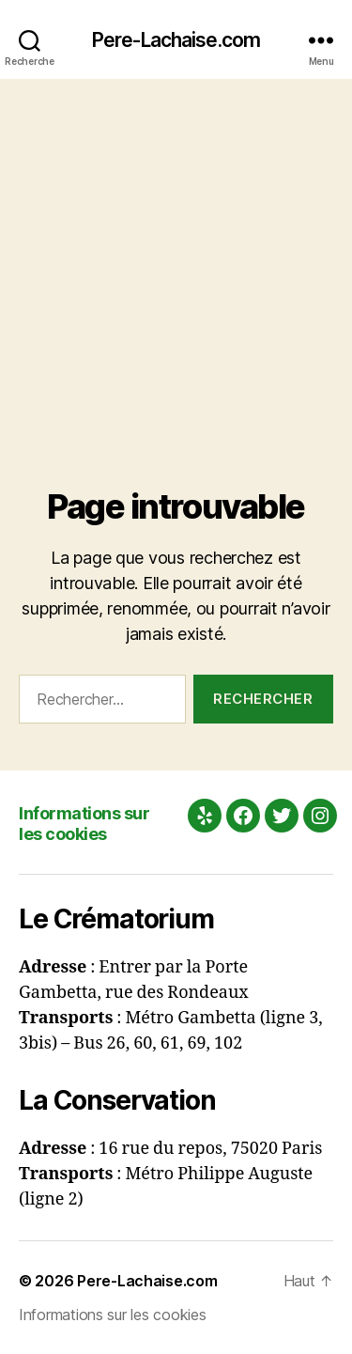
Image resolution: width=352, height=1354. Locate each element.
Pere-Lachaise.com (176, 40)
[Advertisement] (176, 264)
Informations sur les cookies (84, 824)
